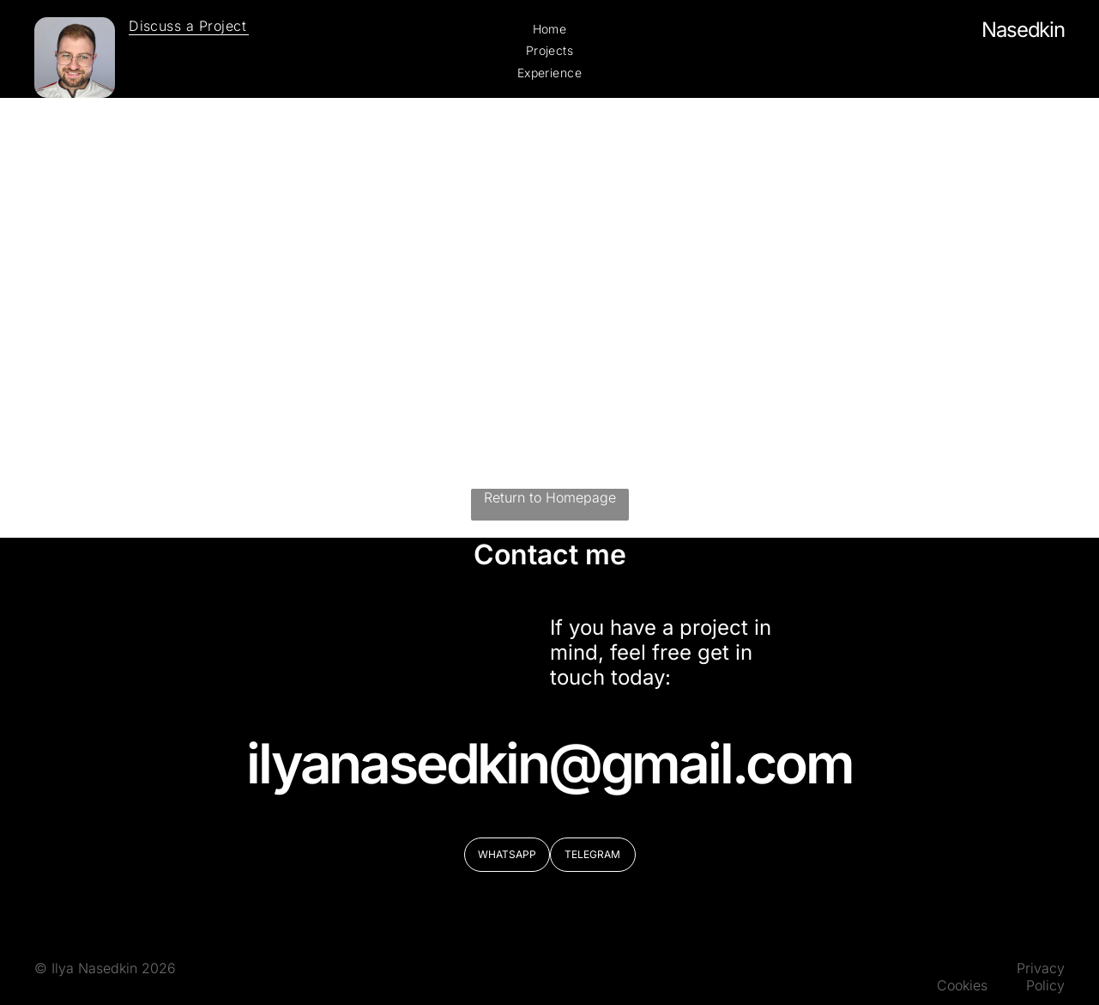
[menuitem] (189, 26)
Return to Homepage (550, 497)
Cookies (962, 985)
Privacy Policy (1041, 976)
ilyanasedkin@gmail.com (549, 763)
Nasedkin (1022, 29)
